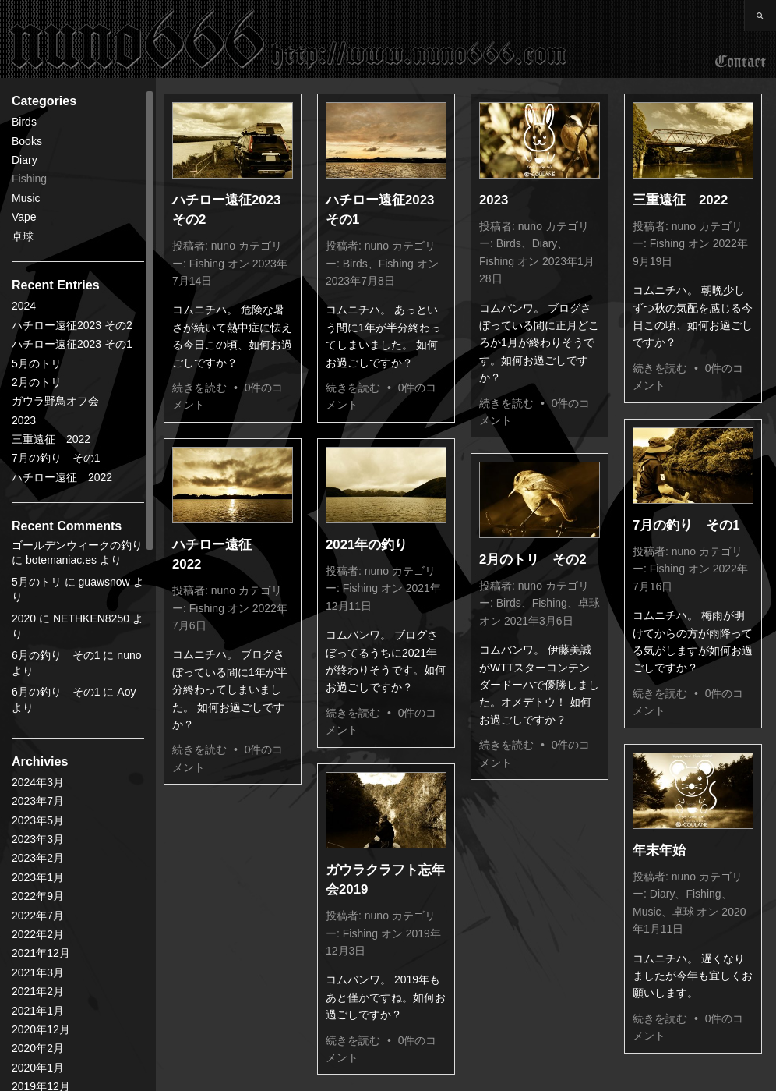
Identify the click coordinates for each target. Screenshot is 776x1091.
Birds (24, 121)
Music (26, 198)
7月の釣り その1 (56, 458)
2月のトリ (37, 382)
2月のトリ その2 (533, 559)
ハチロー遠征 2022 (62, 477)
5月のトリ (37, 363)
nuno (223, 245)
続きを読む (199, 387)
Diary (24, 160)
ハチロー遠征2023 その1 (72, 344)
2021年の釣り (366, 544)
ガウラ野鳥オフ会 (55, 401)
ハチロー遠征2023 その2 (72, 325)
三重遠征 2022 (51, 439)
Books (27, 141)
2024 (24, 305)
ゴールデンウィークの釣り (77, 545)
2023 (24, 420)
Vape (24, 217)
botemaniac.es (61, 560)
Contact (741, 62)
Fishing (29, 178)
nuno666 (288, 39)
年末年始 (659, 850)
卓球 (23, 236)
